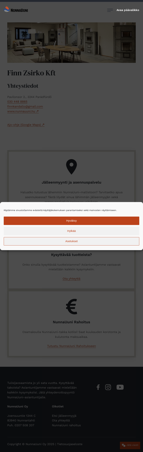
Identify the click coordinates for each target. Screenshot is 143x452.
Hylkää (71, 230)
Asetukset (71, 241)
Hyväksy (71, 220)
